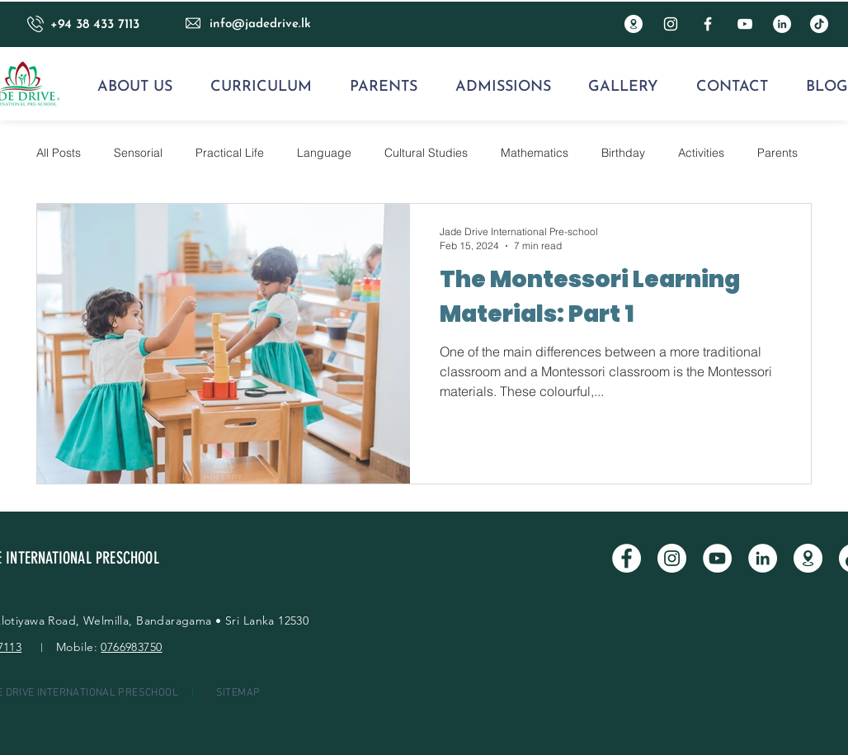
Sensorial (138, 152)
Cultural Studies (426, 152)
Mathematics (534, 152)
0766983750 (131, 646)
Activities (701, 152)
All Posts (58, 152)
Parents (777, 152)
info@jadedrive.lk (260, 24)
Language (324, 152)
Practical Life (230, 152)
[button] (135, 87)
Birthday (623, 152)
